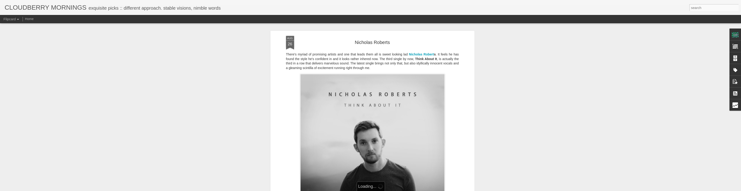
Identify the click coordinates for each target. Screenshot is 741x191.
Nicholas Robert (421, 53)
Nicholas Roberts (372, 40)
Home (29, 19)
